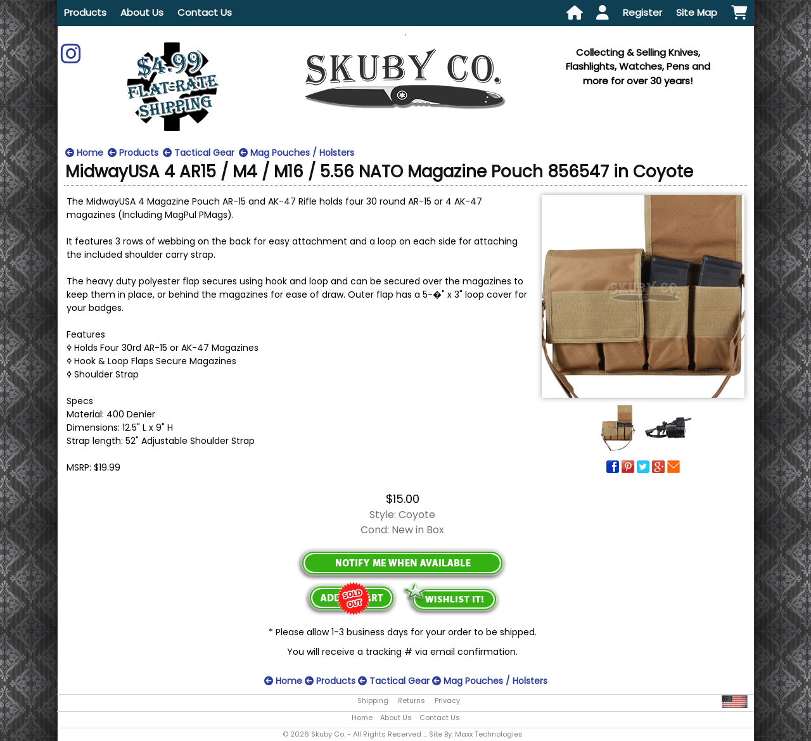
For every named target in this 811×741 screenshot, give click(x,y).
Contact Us (204, 12)
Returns (411, 700)
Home (84, 152)
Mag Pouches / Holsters (296, 152)
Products (85, 12)
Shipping (372, 700)
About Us (141, 12)
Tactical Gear (198, 152)
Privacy (447, 700)
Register (642, 12)
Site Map (696, 12)
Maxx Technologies (489, 734)
